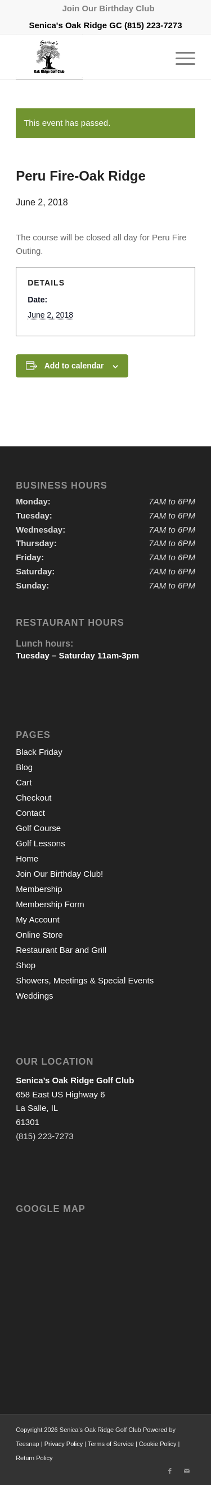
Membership (39, 889)
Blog (24, 767)
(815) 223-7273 (153, 25)
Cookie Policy (158, 1443)
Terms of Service (111, 1443)
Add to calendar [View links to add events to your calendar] (74, 365)
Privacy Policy (63, 1443)
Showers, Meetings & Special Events (85, 980)
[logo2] (87, 57)
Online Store (39, 934)
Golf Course (38, 828)
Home (27, 858)
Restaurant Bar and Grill (61, 950)
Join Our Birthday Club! (59, 873)
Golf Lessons (40, 843)
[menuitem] (108, 8)
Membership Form (50, 904)
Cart (24, 782)
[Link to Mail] (186, 1470)
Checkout (33, 797)
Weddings (34, 995)
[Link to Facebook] (169, 1470)
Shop (25, 965)
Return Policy (34, 1458)
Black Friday (39, 752)
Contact (30, 813)
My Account (38, 919)
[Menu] (179, 57)
